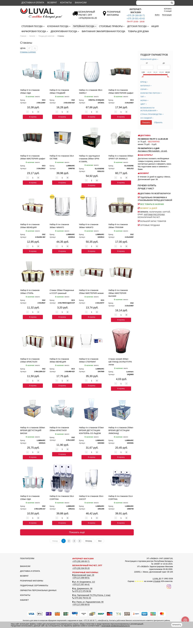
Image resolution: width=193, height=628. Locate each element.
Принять (176, 625)
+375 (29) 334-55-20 (81, 568)
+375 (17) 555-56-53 (81, 604)
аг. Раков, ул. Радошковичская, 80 (87, 602)
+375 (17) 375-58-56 (81, 591)
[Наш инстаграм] (169, 586)
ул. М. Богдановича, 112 (83, 582)
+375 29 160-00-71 (136, 15)
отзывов (156, 581)
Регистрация (167, 15)
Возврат (52, 2)
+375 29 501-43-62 (136, 18)
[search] (172, 3)
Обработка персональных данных (38, 590)
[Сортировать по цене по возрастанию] (35, 48)
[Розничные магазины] (113, 15)
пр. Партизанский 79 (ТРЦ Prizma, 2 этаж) (91, 595)
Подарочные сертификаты (34, 585)
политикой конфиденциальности (115, 626)
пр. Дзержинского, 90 (82, 588)
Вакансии (81, 2)
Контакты (66, 2)
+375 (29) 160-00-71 (81, 561)
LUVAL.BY (157, 578)
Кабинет (24, 600)
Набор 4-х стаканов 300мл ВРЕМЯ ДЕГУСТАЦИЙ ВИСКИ (32, 430)
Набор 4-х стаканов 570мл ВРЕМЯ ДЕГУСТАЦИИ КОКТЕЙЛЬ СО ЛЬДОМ (91, 430)
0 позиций (168, 10)
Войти (157, 15)
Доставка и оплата (32, 2)
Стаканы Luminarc (28, 52)
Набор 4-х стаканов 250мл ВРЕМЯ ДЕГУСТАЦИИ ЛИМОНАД (120, 430)
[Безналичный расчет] (87, 18)
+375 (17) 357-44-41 (81, 584)
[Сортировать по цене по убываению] (29, 48)
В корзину (32, 117)
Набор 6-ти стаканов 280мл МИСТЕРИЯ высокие (118, 293)
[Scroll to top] (185, 620)
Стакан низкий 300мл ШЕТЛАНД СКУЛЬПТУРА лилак (120, 362)
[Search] (152, 3)
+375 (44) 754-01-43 (81, 598)
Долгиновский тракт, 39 (83, 575)
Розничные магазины (31, 581)
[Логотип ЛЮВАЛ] (44, 9)
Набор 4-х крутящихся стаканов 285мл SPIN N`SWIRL (89, 159)
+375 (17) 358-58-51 (81, 578)
